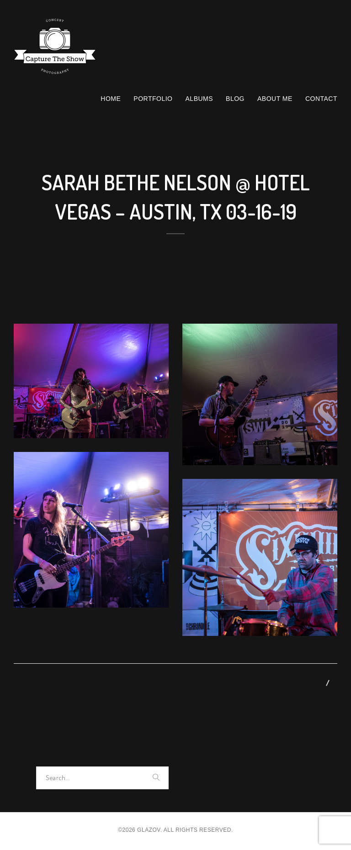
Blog (235, 98)
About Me (274, 98)
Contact (321, 98)
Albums (199, 98)
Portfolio (152, 98)
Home (111, 98)
